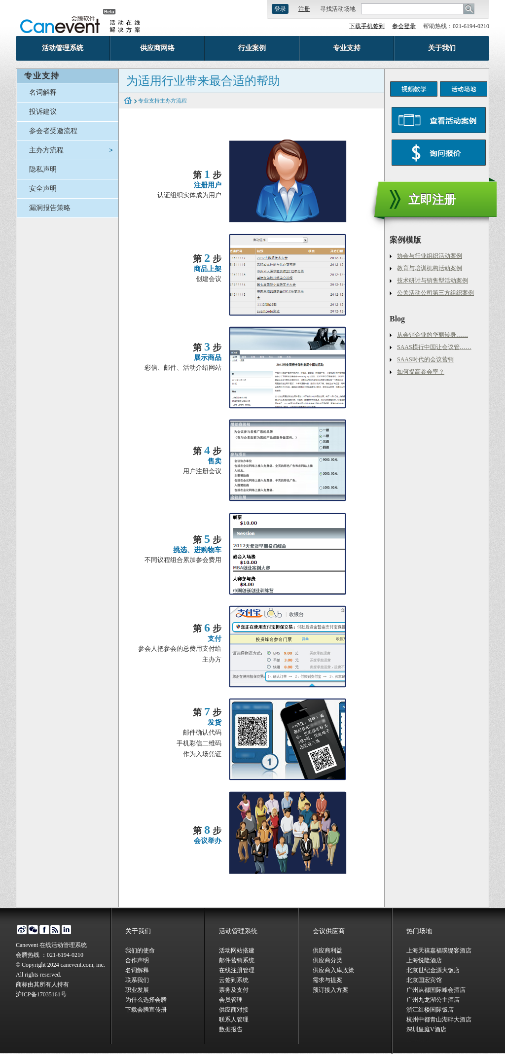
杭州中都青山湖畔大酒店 (438, 1019)
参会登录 (404, 26)
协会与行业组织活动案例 (429, 255)
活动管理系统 (62, 48)
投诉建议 (43, 111)
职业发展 (137, 989)
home (128, 101)
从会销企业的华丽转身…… (432, 334)
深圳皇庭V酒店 (426, 1029)
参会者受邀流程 (53, 131)
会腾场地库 (421, 1039)
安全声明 (43, 188)
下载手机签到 (367, 26)
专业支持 (347, 48)
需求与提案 (327, 980)
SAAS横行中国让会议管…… (434, 347)
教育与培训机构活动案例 (429, 268)
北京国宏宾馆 (424, 980)
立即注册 (432, 199)
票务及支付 (234, 989)
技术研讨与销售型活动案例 (432, 280)
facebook (44, 929)
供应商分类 (327, 960)
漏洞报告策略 (50, 207)
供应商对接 (234, 1009)
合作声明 (137, 960)
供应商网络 (157, 48)
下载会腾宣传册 (146, 1009)
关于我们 (442, 48)
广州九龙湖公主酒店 (433, 999)
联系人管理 (234, 1019)
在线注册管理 (236, 970)
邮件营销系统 (236, 960)
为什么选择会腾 (146, 999)
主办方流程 (46, 150)
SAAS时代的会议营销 (425, 359)
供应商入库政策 (333, 970)
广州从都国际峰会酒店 (436, 989)
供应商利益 (327, 950)
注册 (304, 8)
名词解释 (43, 92)
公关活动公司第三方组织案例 (435, 292)
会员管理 (231, 999)
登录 (280, 8)
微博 (21, 929)
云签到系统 (234, 980)
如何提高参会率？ (420, 371)
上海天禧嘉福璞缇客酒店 (438, 950)
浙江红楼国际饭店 (430, 1009)
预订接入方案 (330, 989)
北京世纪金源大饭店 (433, 970)
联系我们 (137, 980)
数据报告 (231, 1029)
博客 (55, 929)
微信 (32, 929)
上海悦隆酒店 (424, 960)
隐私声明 (43, 169)
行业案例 (252, 48)
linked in (66, 929)
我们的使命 (140, 950)
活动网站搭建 (236, 950)
